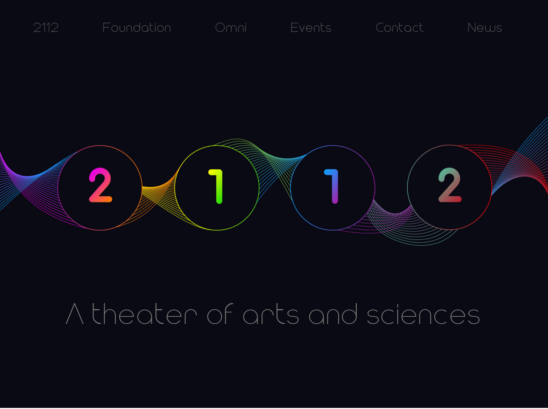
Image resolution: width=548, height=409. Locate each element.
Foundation (137, 28)
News (485, 28)
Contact (400, 28)
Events (311, 28)
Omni (231, 28)
